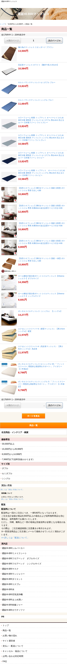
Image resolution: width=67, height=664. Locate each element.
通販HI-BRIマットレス (33, 14)
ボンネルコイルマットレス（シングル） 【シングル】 (40, 311)
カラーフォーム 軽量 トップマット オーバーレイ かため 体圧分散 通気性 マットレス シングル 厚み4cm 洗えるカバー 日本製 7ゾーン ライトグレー (41, 137)
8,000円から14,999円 (12, 454)
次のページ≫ (54, 40)
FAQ (5, 661)
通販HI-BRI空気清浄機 (12, 594)
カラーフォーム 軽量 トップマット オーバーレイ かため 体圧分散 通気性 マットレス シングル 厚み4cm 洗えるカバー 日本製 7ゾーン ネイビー (41, 172)
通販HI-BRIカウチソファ (13, 610)
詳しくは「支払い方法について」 (12, 489)
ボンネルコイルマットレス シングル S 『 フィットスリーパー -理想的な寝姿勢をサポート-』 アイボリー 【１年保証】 (41, 384)
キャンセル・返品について (15, 651)
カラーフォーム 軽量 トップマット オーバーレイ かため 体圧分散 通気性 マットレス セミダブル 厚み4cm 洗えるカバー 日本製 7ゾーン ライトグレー (41, 120)
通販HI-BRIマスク (10, 569)
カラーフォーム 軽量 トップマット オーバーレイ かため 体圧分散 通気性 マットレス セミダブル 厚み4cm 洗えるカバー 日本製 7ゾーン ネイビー (41, 155)
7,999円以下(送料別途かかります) (17, 459)
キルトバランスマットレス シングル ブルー (36, 100)
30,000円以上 (8, 444)
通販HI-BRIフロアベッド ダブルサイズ (20, 558)
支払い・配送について (13, 646)
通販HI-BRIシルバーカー (13, 548)
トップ (2, 24)
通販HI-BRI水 (8, 589)
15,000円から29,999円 (12, 449)
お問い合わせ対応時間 (13, 656)
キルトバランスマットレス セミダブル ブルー (36, 82)
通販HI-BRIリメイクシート (14, 553)
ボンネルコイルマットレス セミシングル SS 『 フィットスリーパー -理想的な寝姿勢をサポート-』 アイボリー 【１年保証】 (41, 366)
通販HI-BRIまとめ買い (12, 600)
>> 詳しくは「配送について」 (15, 538)
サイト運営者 (9, 641)
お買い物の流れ (10, 636)
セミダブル (7, 473)
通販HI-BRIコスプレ (11, 584)
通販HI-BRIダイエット (12, 579)
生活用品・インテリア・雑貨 (14, 432)
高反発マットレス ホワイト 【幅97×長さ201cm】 (38, 65)
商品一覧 (7, 630)
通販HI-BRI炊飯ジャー (12, 605)
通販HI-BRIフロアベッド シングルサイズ (21, 564)
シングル (6, 478)
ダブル (5, 468)
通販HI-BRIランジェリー (13, 574)
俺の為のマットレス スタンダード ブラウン (36, 47)
